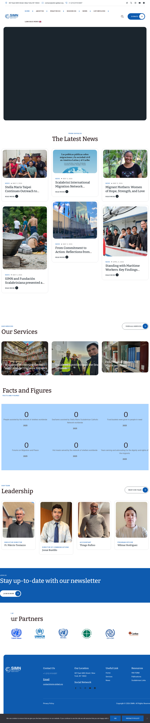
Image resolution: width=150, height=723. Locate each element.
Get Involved (99, 11)
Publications (130, 671)
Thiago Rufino (87, 545)
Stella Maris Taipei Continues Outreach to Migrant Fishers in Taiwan (23, 191)
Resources (71, 11)
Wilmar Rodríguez (127, 545)
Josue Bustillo (49, 550)
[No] (147, 718)
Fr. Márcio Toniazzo (15, 545)
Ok (115, 718)
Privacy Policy (46, 703)
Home (27, 11)
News (84, 11)
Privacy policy (132, 718)
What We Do (55, 11)
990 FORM (129, 667)
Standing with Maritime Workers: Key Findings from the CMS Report (122, 270)
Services (104, 671)
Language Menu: (33, 21)
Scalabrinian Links (133, 675)
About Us (40, 11)
